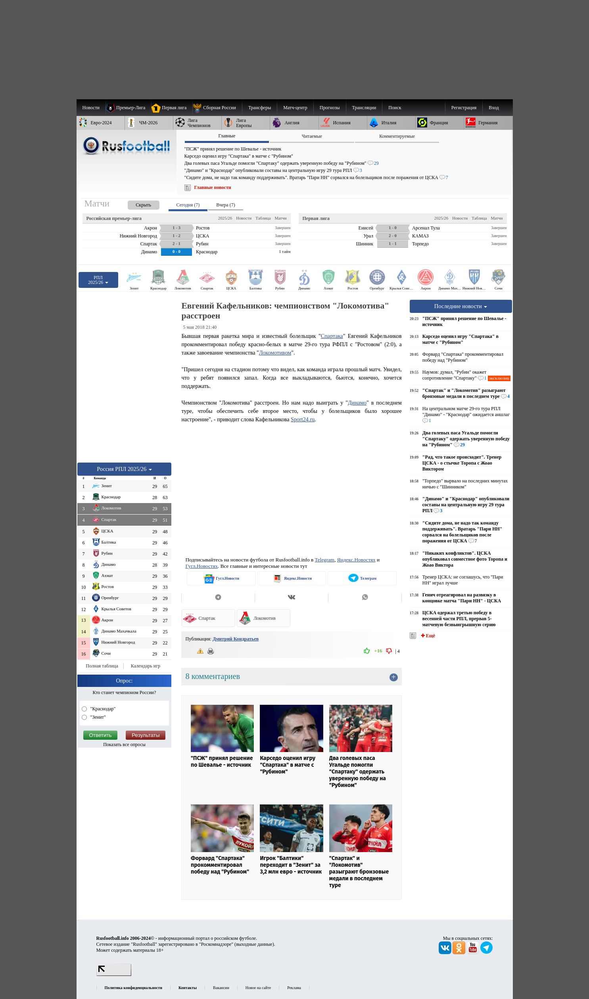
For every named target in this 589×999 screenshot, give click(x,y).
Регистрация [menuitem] (464, 107)
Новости (243, 218)
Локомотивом (275, 352)
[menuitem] (217, 107)
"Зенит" (97, 717)
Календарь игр (145, 666)
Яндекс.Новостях (356, 560)
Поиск (394, 107)
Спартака (332, 336)
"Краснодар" (102, 709)
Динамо (357, 402)
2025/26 (225, 218)
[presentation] (135, 203)
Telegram (325, 560)
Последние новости (460, 306)
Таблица (263, 218)
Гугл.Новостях (201, 566)
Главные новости (212, 187)
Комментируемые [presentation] (397, 136)
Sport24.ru (303, 419)
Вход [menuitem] (494, 107)
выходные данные (254, 944)
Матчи (280, 218)
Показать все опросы (124, 744)
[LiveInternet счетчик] (113, 974)
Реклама (294, 988)
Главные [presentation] (226, 136)
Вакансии (221, 988)
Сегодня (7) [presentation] (188, 205)
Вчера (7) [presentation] (225, 205)
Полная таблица (102, 666)
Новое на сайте (258, 988)
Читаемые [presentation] (312, 136)
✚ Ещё (427, 635)
